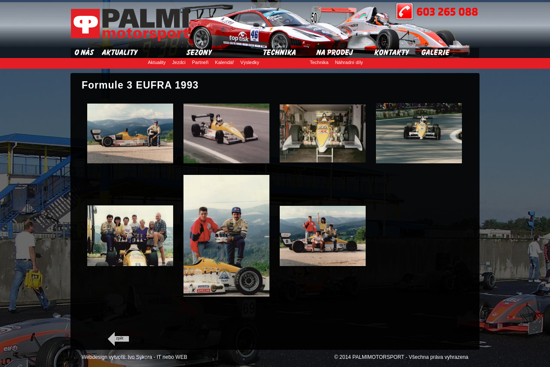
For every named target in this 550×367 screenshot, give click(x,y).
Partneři (200, 62)
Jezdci (179, 62)
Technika (319, 62)
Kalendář (224, 62)
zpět (119, 338)
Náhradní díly (349, 62)
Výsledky (249, 62)
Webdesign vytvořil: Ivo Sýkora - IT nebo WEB (134, 357)
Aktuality (157, 62)
